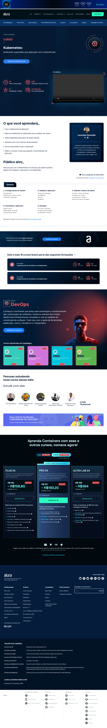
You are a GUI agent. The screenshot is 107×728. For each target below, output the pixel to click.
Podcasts (47, 602)
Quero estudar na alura (16, 61)
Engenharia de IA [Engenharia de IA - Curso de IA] (31, 648)
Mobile (84, 22)
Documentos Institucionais (11, 615)
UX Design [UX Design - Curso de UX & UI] (35, 662)
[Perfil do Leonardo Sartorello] (87, 129)
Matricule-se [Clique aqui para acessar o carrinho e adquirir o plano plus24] (20, 500)
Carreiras (37, 13)
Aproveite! (100, 4)
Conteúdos (61, 13)
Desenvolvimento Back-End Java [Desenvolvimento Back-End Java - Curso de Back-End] (35, 670)
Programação (8, 22)
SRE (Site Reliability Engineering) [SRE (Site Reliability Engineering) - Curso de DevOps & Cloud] (48, 658)
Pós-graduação (15, 685)
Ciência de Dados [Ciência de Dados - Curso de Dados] (31, 651)
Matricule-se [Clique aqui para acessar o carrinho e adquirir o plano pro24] (53, 502)
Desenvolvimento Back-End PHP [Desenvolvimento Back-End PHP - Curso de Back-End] (35, 669)
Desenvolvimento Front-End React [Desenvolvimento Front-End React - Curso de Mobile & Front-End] (56, 665)
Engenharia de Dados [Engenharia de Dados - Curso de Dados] (67, 651)
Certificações (26, 622)
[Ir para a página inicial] (6, 13)
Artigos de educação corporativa (51, 606)
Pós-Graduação (49, 13)
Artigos (47, 599)
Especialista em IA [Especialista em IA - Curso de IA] (41, 648)
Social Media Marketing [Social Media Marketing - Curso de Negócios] (53, 674)
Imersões (47, 595)
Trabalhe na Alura (9, 595)
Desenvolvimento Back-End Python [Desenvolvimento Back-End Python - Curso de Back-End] (73, 669)
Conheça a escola (14, 329)
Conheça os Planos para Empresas (53, 556)
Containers (27, 343)
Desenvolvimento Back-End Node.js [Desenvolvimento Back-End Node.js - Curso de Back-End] (55, 670)
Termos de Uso (8, 612)
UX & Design (74, 22)
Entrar (88, 13)
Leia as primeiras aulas (34, 218)
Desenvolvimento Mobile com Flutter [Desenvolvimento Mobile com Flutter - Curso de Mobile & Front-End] (36, 665)
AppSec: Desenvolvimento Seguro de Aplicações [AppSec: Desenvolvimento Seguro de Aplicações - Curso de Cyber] (49, 655)
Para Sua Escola (8, 602)
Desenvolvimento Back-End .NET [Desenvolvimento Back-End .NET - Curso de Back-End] (54, 669)
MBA (22, 685)
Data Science (33, 22)
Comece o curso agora (96, 177)
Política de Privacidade (10, 605)
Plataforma (26, 599)
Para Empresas (80, 13)
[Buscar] (31, 14)
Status (6, 619)
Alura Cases (48, 592)
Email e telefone (64, 592)
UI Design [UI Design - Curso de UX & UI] (29, 662)
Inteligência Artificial (49, 22)
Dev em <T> (26, 609)
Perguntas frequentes (66, 595)
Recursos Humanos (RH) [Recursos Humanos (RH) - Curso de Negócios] (39, 674)
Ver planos (97, 13)
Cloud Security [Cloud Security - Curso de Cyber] (30, 655)
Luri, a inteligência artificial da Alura (32, 612)
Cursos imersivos (27, 619)
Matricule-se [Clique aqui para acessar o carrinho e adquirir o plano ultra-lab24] (87, 500)
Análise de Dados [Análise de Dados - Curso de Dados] (42, 651)
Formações (26, 595)
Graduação (7, 685)
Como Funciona (27, 592)
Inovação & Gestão (97, 22)
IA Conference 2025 (28, 615)
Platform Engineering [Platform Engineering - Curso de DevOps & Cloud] (32, 658)
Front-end (21, 22)
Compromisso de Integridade (12, 609)
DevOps (63, 22)
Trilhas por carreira (13, 645)
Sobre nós (7, 592)
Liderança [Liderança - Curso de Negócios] (29, 674)
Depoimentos (26, 602)
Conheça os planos (52, 238)
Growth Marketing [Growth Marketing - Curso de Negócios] (65, 674)
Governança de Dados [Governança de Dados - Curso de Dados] (54, 651)
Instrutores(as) (27, 605)
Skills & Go (70, 13)
